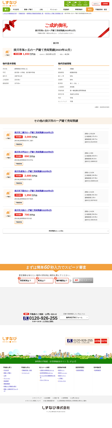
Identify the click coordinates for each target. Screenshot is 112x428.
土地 (41, 9)
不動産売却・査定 (101, 9)
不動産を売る (25, 370)
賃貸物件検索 (61, 370)
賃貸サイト (61, 372)
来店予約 (99, 343)
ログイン (96, 4)
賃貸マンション (62, 375)
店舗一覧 (56, 400)
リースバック (25, 375)
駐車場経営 (97, 372)
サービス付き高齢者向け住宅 (47, 378)
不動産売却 (22, 13)
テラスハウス (62, 383)
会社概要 (47, 400)
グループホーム (44, 382)
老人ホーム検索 (44, 370)
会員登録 (105, 3)
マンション (53, 9)
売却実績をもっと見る (56, 232)
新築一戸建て (28, 9)
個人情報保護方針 (49, 403)
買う (6, 10)
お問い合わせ (75, 400)
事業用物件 (78, 9)
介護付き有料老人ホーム (47, 372)
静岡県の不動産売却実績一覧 (35, 13)
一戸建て (60, 380)
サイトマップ (37, 400)
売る (90, 10)
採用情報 (65, 400)
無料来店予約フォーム (74, 320)
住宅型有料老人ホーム (46, 375)
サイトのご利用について (34, 403)
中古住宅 (16, 9)
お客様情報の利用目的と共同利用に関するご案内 (72, 403)
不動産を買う (7, 370)
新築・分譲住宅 (11, 392)
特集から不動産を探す (10, 388)
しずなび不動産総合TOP (10, 13)
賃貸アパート (62, 378)
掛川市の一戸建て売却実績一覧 (54, 13)
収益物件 (66, 9)
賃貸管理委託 (80, 372)
